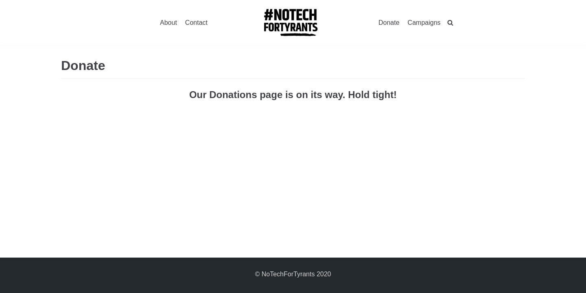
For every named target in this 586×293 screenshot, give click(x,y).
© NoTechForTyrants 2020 (293, 274)
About (168, 22)
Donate (389, 22)
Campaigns (424, 22)
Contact (196, 22)
